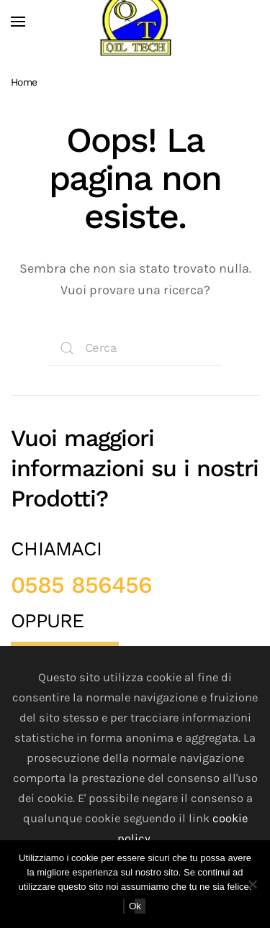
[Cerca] (135, 348)
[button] (18, 21)
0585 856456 (81, 585)
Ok (135, 906)
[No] (252, 884)
